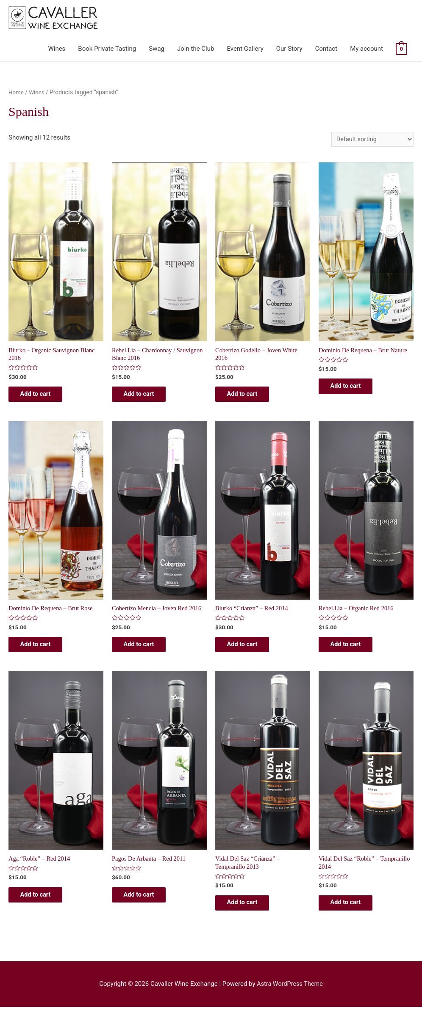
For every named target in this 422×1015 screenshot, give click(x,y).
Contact (326, 48)
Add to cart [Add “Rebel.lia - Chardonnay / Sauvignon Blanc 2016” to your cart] (145, 396)
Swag (156, 48)
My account (366, 48)
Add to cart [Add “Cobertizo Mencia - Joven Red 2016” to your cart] (145, 649)
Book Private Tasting (107, 48)
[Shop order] (371, 139)
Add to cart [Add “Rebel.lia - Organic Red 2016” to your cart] (351, 649)
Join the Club (195, 48)
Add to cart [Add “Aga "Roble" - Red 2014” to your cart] (41, 901)
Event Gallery (245, 48)
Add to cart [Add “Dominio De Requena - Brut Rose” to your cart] (41, 649)
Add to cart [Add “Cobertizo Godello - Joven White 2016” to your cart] (248, 396)
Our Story (289, 48)
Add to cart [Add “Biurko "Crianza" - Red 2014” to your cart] (248, 649)
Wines (56, 48)
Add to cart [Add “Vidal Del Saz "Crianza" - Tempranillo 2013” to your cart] (248, 910)
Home (16, 92)
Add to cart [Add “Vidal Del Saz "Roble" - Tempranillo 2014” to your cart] (351, 910)
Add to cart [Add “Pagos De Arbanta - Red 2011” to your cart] (145, 901)
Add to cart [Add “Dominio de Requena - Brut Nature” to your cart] (351, 388)
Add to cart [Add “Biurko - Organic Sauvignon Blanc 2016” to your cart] (41, 396)
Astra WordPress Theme (289, 992)
